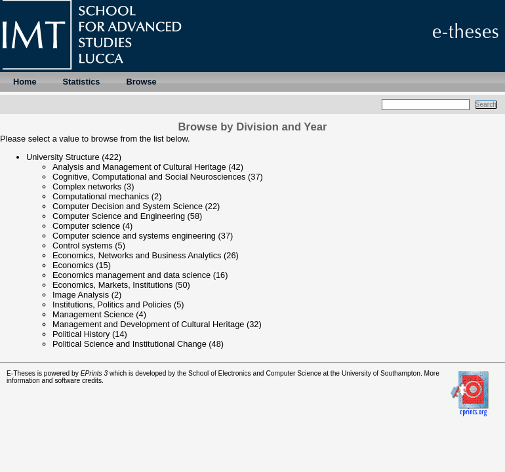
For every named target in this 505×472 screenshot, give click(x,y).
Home (25, 82)
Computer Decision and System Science (127, 206)
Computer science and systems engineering (134, 236)
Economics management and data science (131, 275)
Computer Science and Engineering (118, 216)
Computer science (86, 226)
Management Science (93, 314)
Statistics (81, 82)
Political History (81, 334)
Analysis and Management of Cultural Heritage (139, 167)
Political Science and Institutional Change (129, 344)
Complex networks (86, 186)
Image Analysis (80, 295)
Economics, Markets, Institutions (112, 285)
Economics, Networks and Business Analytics (136, 255)
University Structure (63, 157)
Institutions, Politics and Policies (111, 304)
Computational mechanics (100, 196)
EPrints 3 (94, 373)
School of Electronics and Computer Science (254, 373)
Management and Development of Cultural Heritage (148, 324)
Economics (73, 265)
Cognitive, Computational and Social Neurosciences (149, 177)
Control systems (82, 245)
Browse (141, 82)
